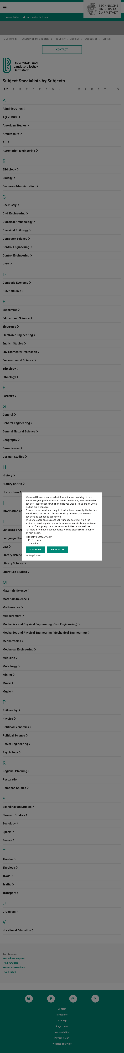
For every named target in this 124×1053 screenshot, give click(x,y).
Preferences (33, 540)
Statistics (32, 543)
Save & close (57, 549)
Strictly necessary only (39, 537)
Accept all (35, 549)
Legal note (33, 555)
